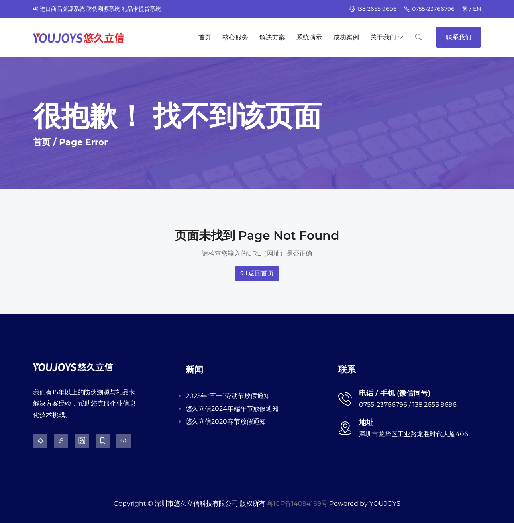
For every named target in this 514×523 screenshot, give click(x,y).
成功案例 (346, 37)
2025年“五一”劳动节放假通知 (228, 396)
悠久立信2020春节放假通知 (226, 421)
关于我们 (387, 37)
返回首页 (257, 273)
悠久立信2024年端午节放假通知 (232, 408)
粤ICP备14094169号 (297, 503)
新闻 (194, 369)
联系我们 (458, 37)
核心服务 (235, 37)
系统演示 (309, 37)
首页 (204, 37)
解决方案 (272, 37)
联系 (347, 369)
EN (477, 8)
